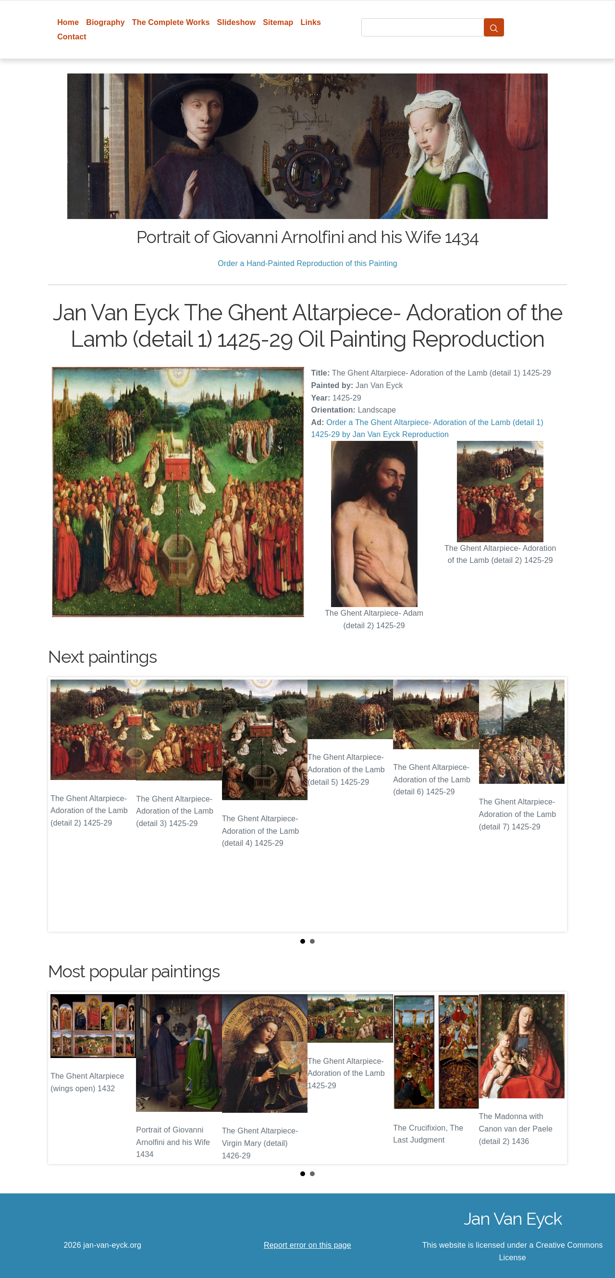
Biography (105, 22)
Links (311, 22)
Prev (63, 804)
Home (68, 22)
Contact (71, 37)
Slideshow (236, 22)
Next (552, 804)
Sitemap (278, 22)
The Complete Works (171, 22)
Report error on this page (307, 1245)
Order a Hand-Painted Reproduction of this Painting (307, 263)
